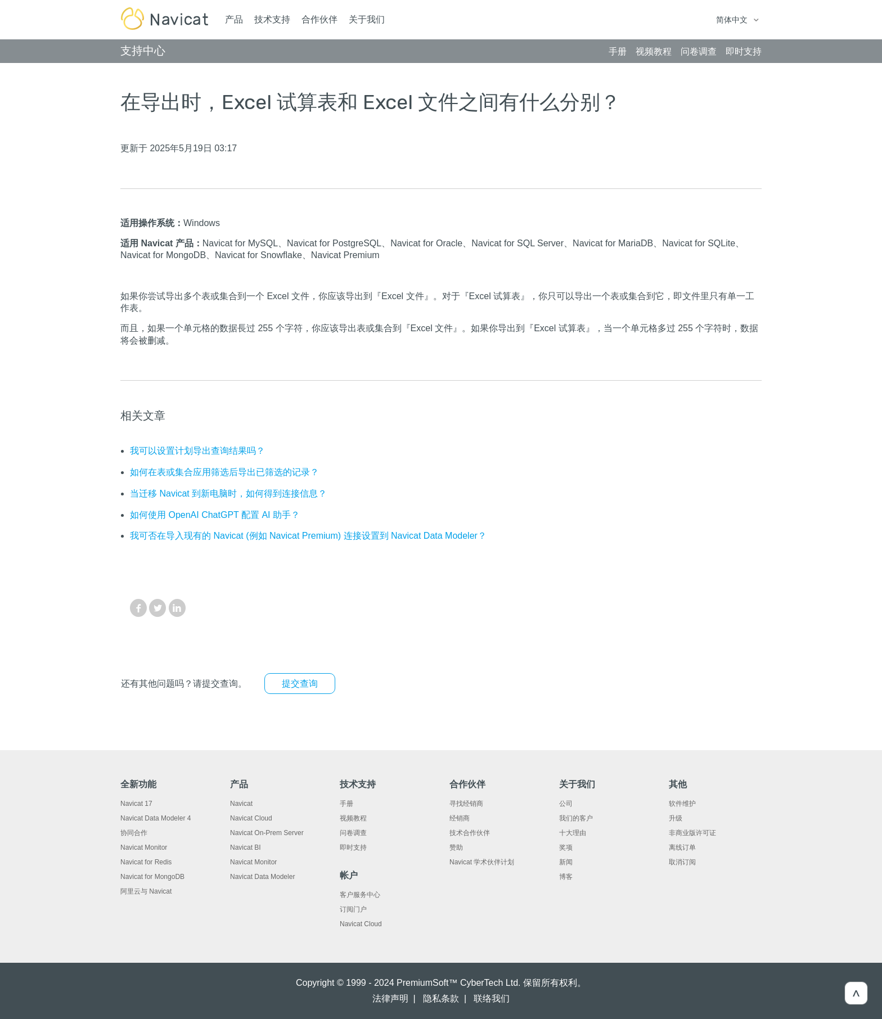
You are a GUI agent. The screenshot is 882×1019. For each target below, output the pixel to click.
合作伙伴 (320, 19)
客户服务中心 (360, 895)
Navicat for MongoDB (152, 877)
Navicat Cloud (251, 818)
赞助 (456, 847)
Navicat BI (245, 847)
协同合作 (133, 833)
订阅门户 (353, 909)
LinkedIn (177, 608)
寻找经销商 (466, 804)
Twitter (157, 608)
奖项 (566, 847)
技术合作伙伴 (469, 833)
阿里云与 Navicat (146, 891)
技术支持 (272, 19)
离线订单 (682, 847)
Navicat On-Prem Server (267, 833)
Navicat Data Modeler (262, 877)
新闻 (566, 862)
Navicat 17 (136, 804)
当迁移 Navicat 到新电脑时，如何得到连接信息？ (228, 493)
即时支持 (353, 847)
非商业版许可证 (692, 833)
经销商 (459, 818)
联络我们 (492, 998)
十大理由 (572, 833)
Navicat (241, 804)
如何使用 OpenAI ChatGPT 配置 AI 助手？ (215, 515)
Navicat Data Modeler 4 (155, 818)
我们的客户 (576, 818)
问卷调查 (353, 833)
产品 (234, 19)
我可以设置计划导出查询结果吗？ (197, 451)
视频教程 (353, 818)
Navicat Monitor (143, 847)
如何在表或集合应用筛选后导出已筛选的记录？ (224, 472)
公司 (566, 804)
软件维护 (682, 804)
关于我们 (367, 19)
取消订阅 (682, 862)
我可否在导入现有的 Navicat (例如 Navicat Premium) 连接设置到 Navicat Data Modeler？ (308, 535)
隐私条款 (441, 998)
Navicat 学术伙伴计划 (481, 862)
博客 (566, 877)
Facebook (138, 608)
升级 (675, 818)
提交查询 (300, 683)
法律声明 (390, 998)
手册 (346, 804)
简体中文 (733, 19)
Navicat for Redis (146, 862)
